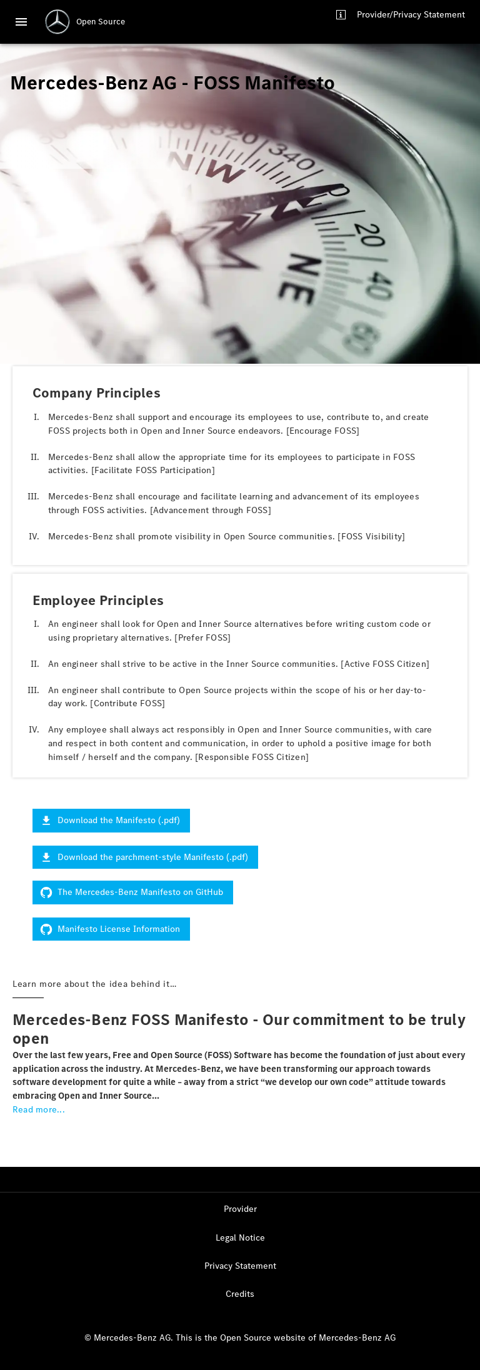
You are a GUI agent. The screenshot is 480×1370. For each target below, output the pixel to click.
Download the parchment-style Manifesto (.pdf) (145, 857)
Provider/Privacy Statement (411, 14)
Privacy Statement (240, 1266)
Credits (240, 1294)
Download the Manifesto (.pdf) (111, 820)
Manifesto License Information (111, 929)
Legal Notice (240, 1237)
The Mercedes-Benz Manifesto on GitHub (132, 892)
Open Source (100, 22)
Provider (240, 1209)
